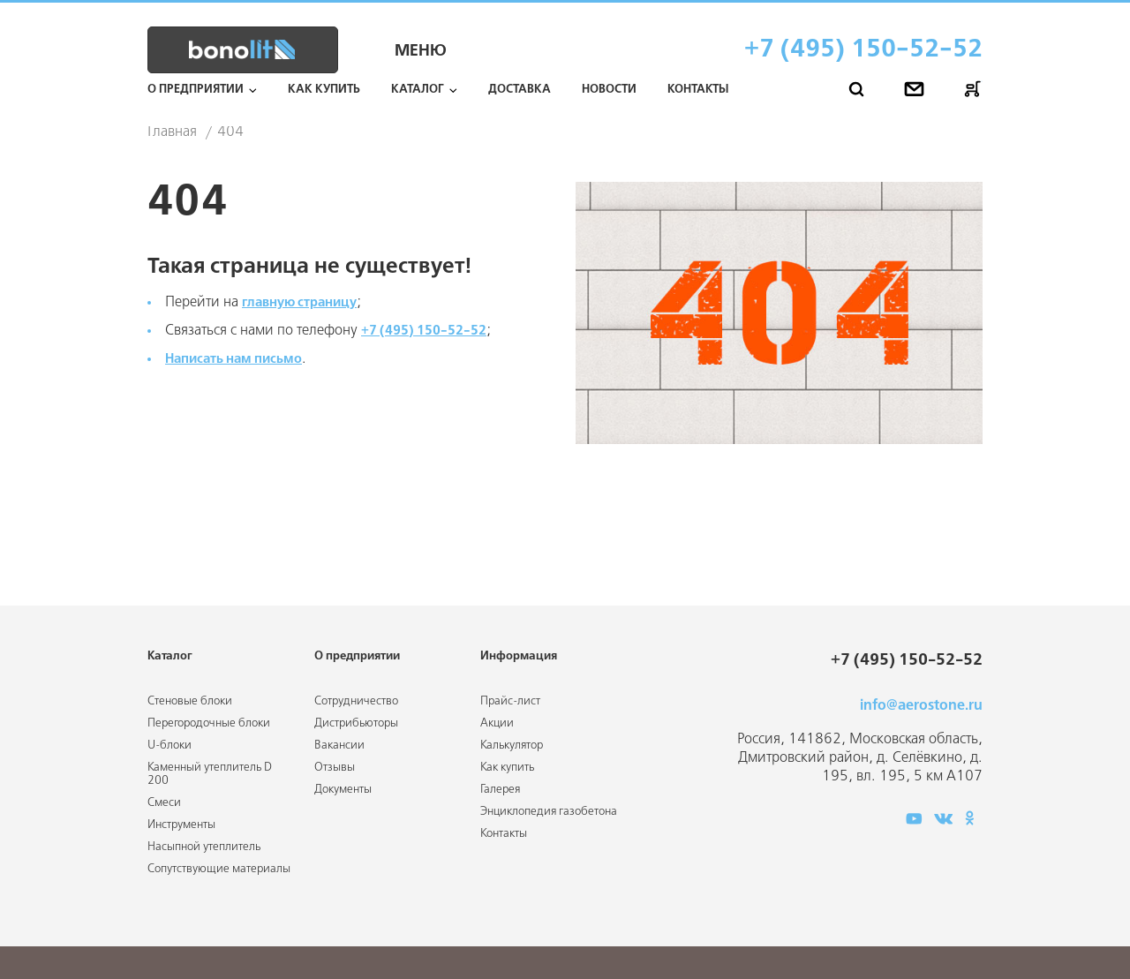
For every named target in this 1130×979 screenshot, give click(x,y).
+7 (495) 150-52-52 (863, 50)
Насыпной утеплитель (203, 847)
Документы (343, 789)
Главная (172, 132)
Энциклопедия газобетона (548, 811)
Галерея (500, 789)
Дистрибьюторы (356, 723)
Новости (609, 89)
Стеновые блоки (189, 701)
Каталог (417, 89)
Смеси (164, 803)
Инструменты (181, 825)
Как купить (324, 89)
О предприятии (195, 89)
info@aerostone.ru (921, 705)
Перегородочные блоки (208, 723)
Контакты (697, 89)
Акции (497, 723)
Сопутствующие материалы (218, 869)
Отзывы (334, 767)
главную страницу (305, 302)
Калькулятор (511, 745)
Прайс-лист (510, 701)
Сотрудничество (356, 701)
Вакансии (339, 745)
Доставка (519, 89)
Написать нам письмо (241, 358)
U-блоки (169, 745)
